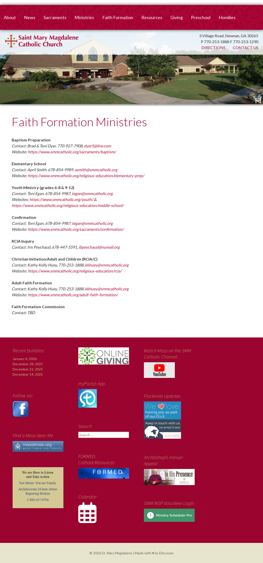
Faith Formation (117, 17)
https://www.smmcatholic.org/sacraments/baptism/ (72, 151)
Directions (213, 47)
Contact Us (245, 47)
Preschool (200, 17)
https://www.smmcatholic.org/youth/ (61, 199)
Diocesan (166, 553)
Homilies (227, 17)
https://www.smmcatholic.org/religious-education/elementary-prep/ (86, 175)
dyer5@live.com (97, 145)
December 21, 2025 (28, 369)
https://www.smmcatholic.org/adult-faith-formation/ (73, 294)
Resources (151, 17)
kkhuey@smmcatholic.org (107, 265)
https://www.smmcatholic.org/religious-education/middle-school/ (68, 205)
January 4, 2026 (25, 359)
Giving (176, 17)
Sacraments (55, 17)
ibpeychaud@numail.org (99, 247)
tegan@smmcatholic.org (92, 193)
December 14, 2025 (28, 374)
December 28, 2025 (28, 364)
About (10, 17)
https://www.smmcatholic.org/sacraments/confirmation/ (76, 229)
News (29, 17)
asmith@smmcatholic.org (96, 169)
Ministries (84, 17)
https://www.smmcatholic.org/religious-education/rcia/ (75, 270)
